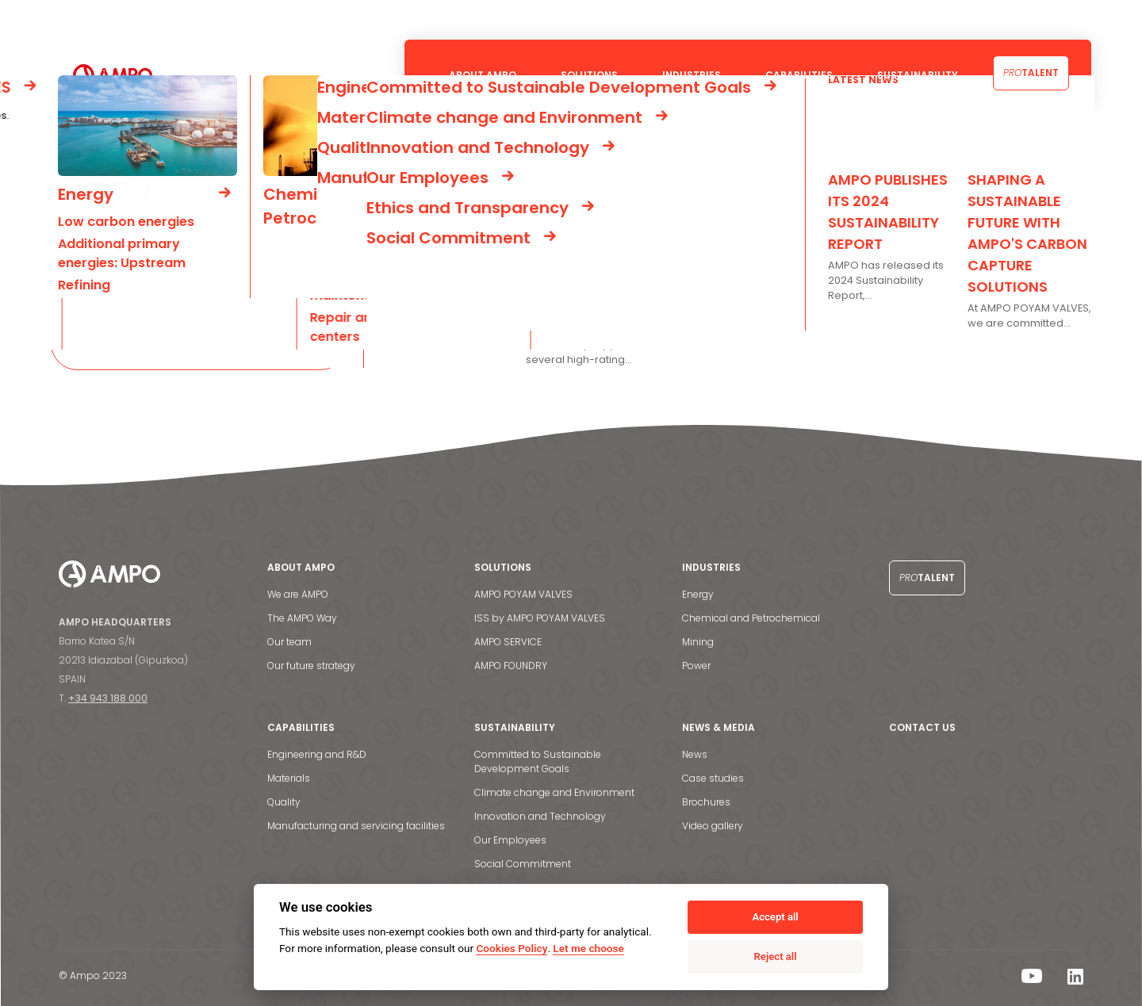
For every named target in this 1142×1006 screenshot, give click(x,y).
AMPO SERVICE (508, 641)
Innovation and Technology (540, 816)
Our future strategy (311, 665)
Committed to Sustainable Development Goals (537, 761)
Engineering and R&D (316, 754)
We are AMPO (297, 594)
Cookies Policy (511, 948)
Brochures (706, 802)
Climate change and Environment (554, 792)
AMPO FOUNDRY (510, 665)
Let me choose (588, 948)
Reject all (775, 956)
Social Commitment (522, 863)
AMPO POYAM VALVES (523, 594)
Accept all (775, 917)
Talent (1031, 72)
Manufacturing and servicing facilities (356, 825)
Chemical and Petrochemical (751, 618)
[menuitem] (1074, 20)
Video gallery (712, 825)
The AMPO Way (302, 618)
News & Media (942, 19)
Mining (698, 641)
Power (696, 665)
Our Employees (510, 840)
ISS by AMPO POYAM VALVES (539, 618)
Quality (284, 802)
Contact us (1022, 19)
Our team (289, 641)
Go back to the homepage (163, 343)
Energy (698, 594)
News (694, 754)
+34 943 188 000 (108, 698)
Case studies (713, 778)
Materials (288, 778)
